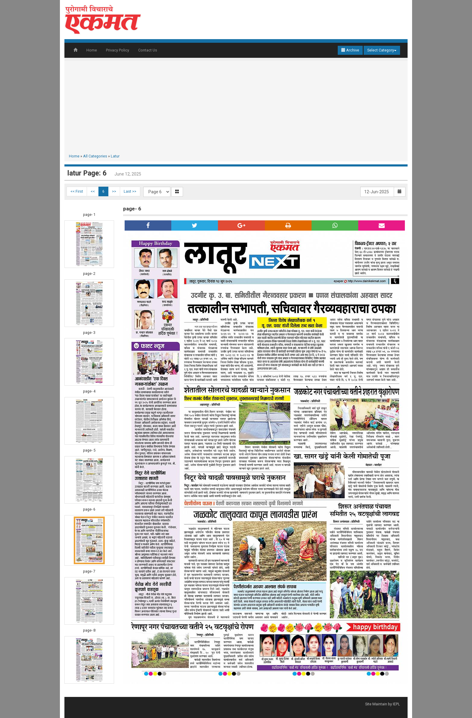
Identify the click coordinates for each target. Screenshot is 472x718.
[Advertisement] (236, 108)
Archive (350, 50)
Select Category (381, 50)
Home (91, 50)
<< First (76, 191)
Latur (115, 156)
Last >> (130, 191)
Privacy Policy (117, 50)
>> (114, 191)
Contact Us (147, 50)
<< (93, 191)
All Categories (95, 156)
